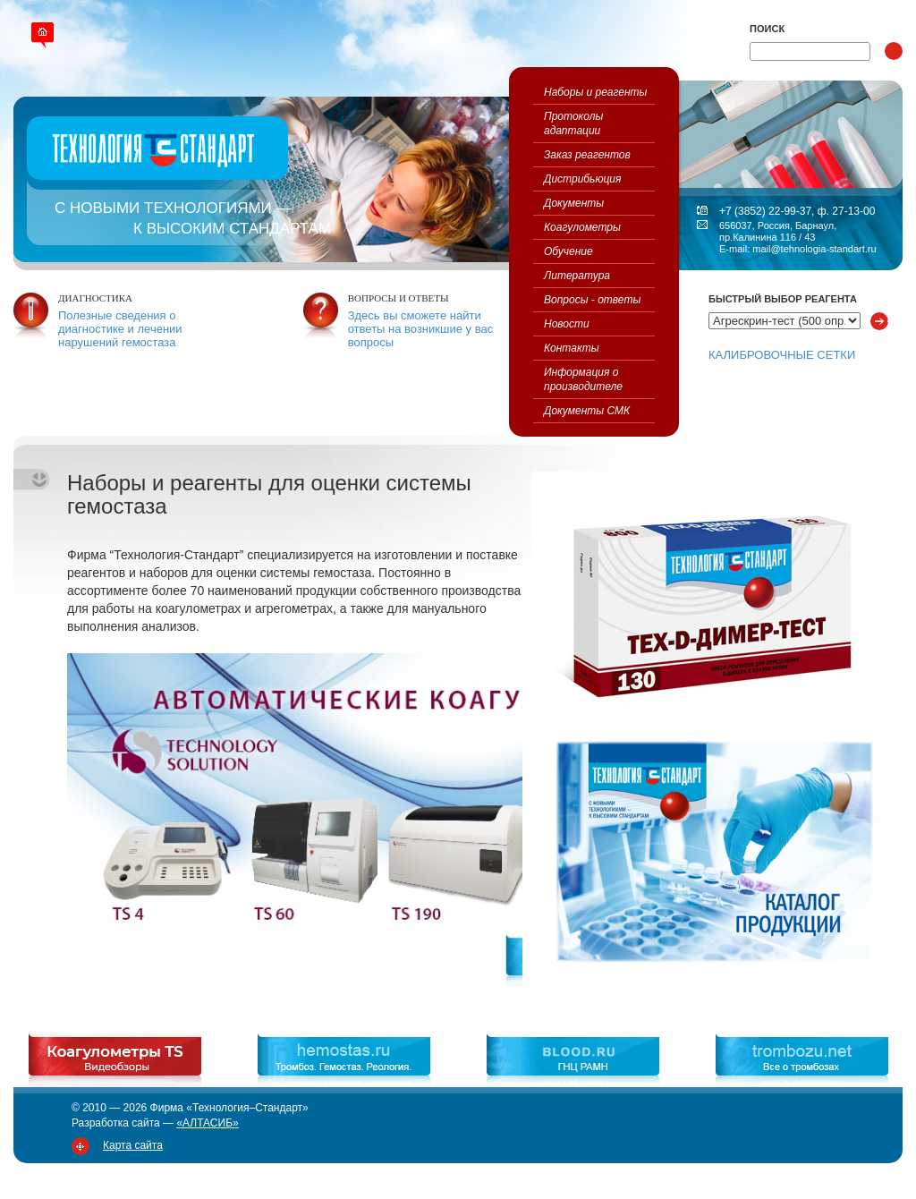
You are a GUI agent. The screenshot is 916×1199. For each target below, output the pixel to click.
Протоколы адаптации (573, 123)
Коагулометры (582, 227)
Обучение (568, 251)
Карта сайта (133, 1145)
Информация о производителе (583, 379)
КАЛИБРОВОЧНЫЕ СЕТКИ (781, 354)
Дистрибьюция (582, 179)
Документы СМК (587, 410)
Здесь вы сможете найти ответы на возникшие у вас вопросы (420, 329)
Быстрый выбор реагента (782, 298)
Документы (574, 203)
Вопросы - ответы (592, 299)
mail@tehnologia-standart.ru (814, 248)
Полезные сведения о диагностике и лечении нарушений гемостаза (120, 329)
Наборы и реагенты (595, 92)
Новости (566, 324)
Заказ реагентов (587, 155)
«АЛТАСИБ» (207, 1123)
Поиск (767, 28)
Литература (577, 275)
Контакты (571, 348)
